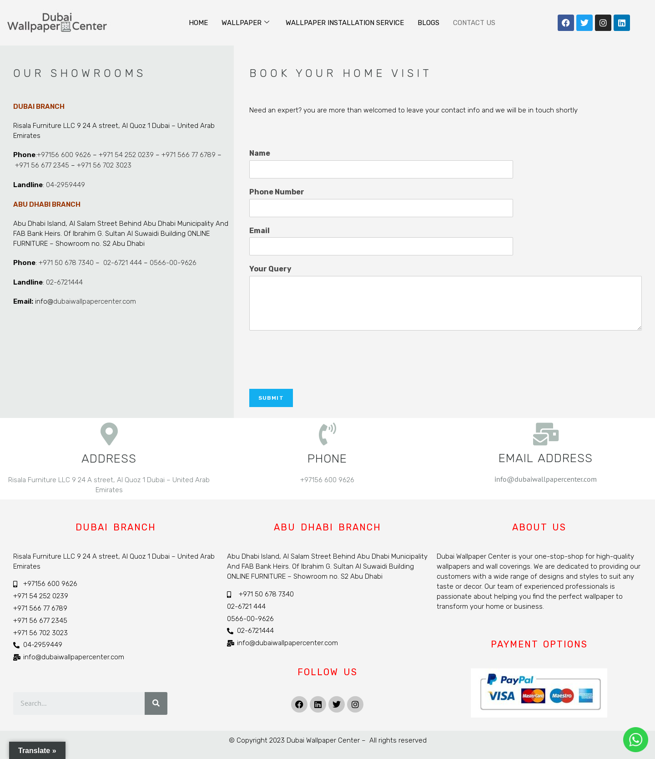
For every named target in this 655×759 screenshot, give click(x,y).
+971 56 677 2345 (42, 165)
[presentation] (318, 374)
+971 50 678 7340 (66, 261)
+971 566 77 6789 (188, 155)
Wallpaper (245, 22)
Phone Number (276, 192)
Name (259, 153)
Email (259, 230)
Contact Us (474, 23)
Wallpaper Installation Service (345, 23)
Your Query (270, 269)
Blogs (428, 23)
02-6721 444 (121, 261)
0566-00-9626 (173, 261)
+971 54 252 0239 (126, 155)
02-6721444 (64, 280)
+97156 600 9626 (64, 155)
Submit (271, 398)
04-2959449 (65, 184)
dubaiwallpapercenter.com (94, 299)
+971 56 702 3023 (104, 165)
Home (198, 23)
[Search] (156, 704)
